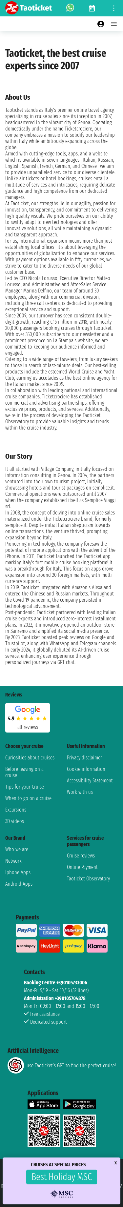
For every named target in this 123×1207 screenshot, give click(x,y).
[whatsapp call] (70, 8)
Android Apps (18, 884)
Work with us (80, 792)
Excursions (15, 810)
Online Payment (82, 867)
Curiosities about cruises (29, 757)
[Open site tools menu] (114, 8)
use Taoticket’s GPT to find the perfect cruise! (62, 1065)
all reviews (27, 727)
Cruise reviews (81, 856)
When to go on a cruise (28, 798)
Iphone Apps (18, 872)
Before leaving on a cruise (24, 772)
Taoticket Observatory (88, 878)
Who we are (16, 849)
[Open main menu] (114, 24)
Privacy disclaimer (84, 757)
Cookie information (86, 769)
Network (13, 861)
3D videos (14, 821)
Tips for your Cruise (24, 787)
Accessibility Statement (90, 780)
